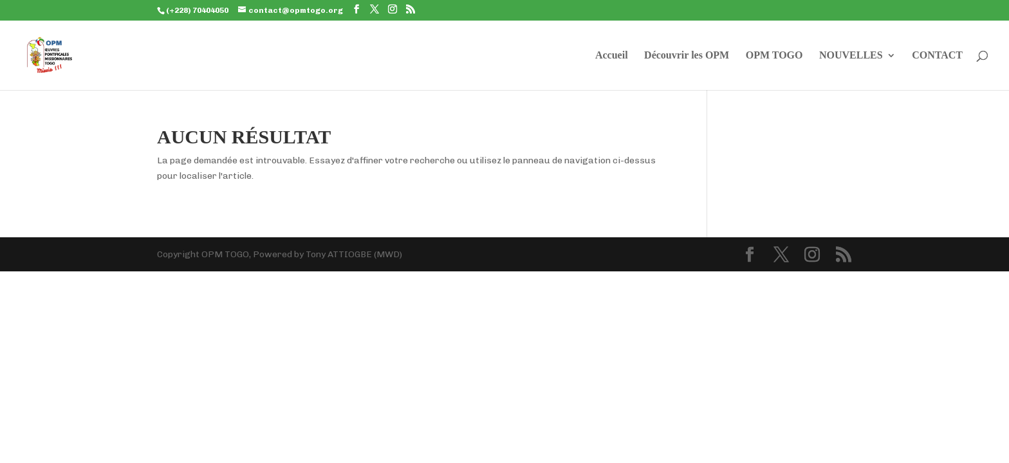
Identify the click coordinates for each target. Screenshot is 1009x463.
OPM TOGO (774, 55)
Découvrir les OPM (686, 55)
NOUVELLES (851, 55)
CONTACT (937, 55)
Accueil (611, 55)
